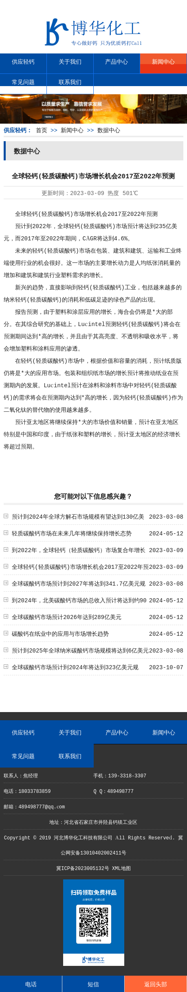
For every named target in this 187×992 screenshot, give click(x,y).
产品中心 (116, 61)
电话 (31, 984)
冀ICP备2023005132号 (82, 867)
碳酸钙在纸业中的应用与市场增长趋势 (60, 633)
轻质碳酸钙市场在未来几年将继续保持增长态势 (72, 533)
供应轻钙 (23, 61)
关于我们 (70, 61)
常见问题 (23, 82)
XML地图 (121, 867)
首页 (41, 130)
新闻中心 (163, 61)
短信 (93, 984)
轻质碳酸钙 (56, 213)
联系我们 (70, 82)
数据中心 (108, 130)
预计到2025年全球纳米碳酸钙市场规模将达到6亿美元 (80, 650)
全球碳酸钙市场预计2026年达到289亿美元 (66, 617)
